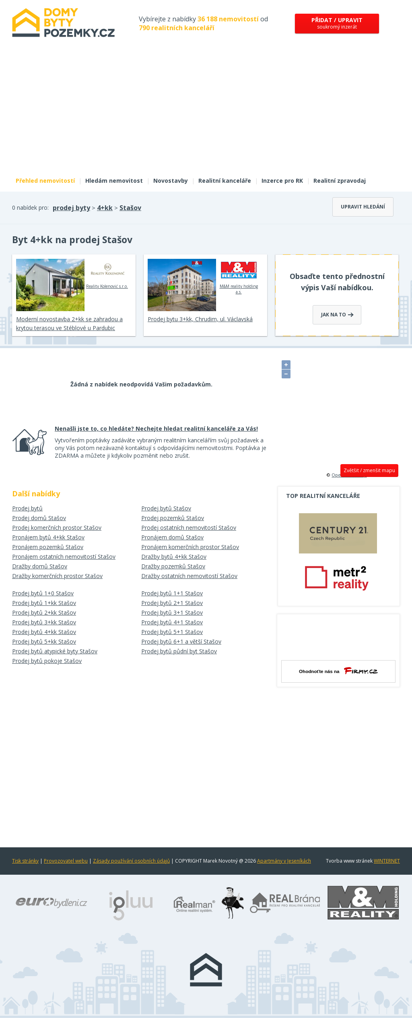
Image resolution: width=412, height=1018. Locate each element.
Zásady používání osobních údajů (131, 860)
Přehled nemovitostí (45, 180)
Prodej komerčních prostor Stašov (56, 527)
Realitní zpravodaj (339, 180)
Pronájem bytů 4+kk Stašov (48, 537)
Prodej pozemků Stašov (172, 518)
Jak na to (337, 314)
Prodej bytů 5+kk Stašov (44, 641)
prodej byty (71, 207)
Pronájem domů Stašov (172, 537)
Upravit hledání (363, 206)
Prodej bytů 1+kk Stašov (44, 603)
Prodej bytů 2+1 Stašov (172, 603)
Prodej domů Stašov (39, 518)
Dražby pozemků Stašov (173, 566)
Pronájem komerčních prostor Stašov (190, 547)
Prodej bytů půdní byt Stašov (179, 651)
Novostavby (170, 180)
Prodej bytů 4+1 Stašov (172, 622)
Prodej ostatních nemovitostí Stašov (188, 527)
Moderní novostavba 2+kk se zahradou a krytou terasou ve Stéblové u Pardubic (69, 323)
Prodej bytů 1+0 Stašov (43, 593)
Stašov (130, 207)
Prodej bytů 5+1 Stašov (172, 632)
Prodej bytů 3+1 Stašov (172, 612)
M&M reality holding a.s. (239, 276)
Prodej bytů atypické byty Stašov (54, 651)
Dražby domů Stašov (39, 566)
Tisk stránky (25, 860)
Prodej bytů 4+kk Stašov (44, 632)
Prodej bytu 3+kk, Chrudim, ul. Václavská (200, 319)
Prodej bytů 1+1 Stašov (172, 593)
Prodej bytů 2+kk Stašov (44, 612)
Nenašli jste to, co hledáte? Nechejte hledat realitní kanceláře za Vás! (156, 428)
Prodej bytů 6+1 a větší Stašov (181, 641)
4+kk (105, 207)
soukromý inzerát (337, 23)
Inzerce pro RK (282, 180)
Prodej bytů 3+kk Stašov (44, 622)
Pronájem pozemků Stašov (47, 547)
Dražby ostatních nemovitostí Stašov (189, 576)
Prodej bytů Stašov (166, 508)
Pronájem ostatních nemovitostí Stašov (63, 556)
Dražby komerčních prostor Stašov (57, 576)
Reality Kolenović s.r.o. (107, 273)
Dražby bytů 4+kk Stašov (173, 556)
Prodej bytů (27, 508)
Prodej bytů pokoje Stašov (47, 661)
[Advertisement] (206, 112)
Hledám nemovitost (114, 180)
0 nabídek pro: (30, 207)
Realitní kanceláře (224, 180)
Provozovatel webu (66, 860)
